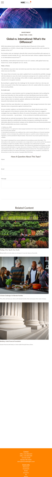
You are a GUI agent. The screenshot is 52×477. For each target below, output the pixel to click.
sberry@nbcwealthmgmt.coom (26, 461)
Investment (26, 468)
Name (3, 159)
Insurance (26, 472)
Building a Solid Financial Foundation (10, 341)
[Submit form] (5, 193)
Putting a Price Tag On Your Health (10, 250)
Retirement (26, 467)
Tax (26, 474)
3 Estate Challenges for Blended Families (11, 295)
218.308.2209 (28, 456)
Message (3, 178)
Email (2, 169)
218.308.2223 (28, 454)
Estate (26, 470)
